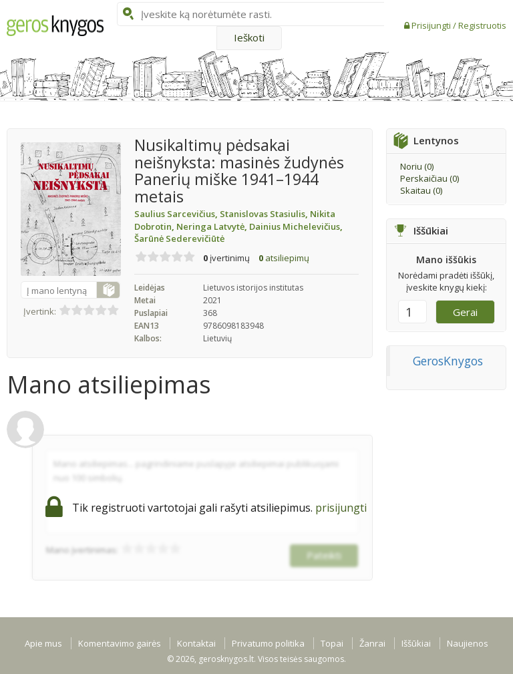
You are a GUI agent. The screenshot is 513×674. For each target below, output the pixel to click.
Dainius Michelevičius (296, 226)
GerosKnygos (448, 361)
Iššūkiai (416, 643)
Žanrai (372, 643)
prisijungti (341, 507)
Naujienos (467, 643)
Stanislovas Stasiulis (265, 214)
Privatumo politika (268, 643)
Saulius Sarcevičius (177, 214)
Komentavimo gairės (119, 643)
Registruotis (482, 25)
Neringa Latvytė (212, 226)
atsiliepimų (284, 258)
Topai (332, 643)
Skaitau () (421, 190)
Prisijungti (432, 25)
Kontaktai (196, 643)
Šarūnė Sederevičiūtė (179, 238)
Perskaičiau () (429, 178)
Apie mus (43, 643)
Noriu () (417, 166)
